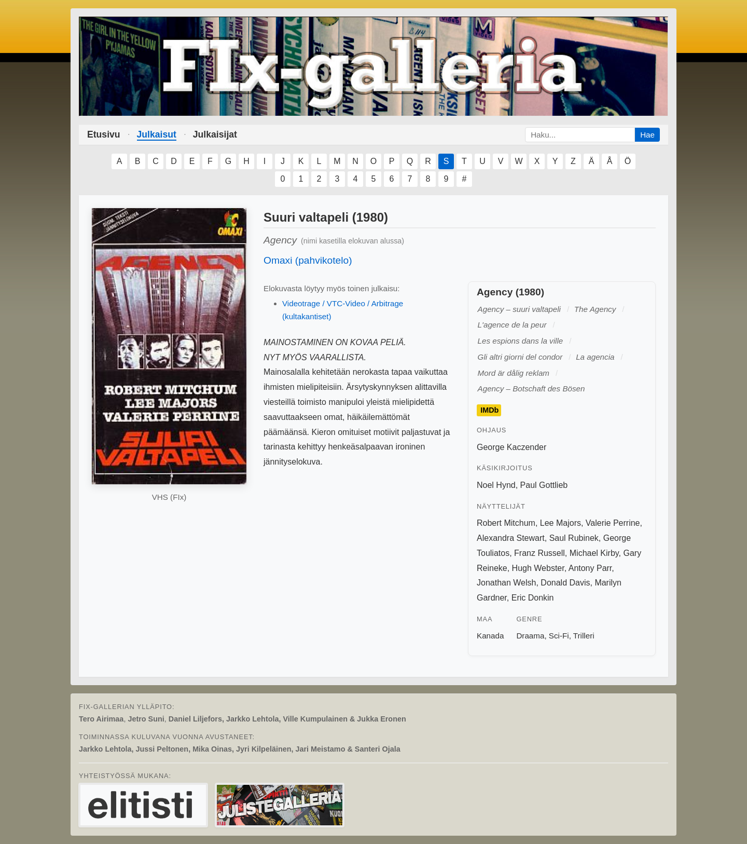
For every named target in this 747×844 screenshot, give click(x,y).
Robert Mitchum (506, 523)
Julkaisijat (215, 134)
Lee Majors (560, 523)
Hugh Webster (538, 568)
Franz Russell (539, 553)
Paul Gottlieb (544, 485)
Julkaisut (156, 134)
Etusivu (103, 134)
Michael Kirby (594, 553)
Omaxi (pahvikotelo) (308, 260)
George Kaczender (511, 447)
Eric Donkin (532, 597)
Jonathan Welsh (506, 582)
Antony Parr (590, 568)
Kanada (490, 635)
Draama (530, 635)
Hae (647, 134)
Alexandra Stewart (511, 538)
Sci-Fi (559, 635)
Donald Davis (565, 582)
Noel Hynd (496, 485)
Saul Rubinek (574, 538)
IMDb (489, 410)
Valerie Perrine (613, 523)
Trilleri (583, 635)
